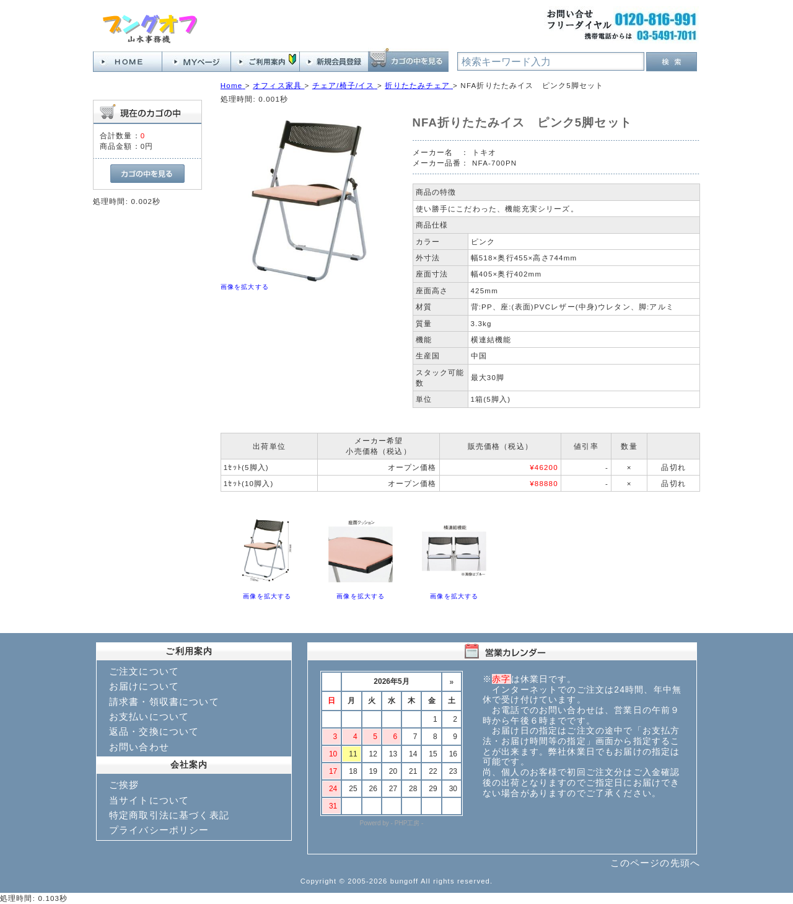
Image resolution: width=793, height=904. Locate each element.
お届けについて (144, 686)
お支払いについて (149, 716)
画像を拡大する (245, 286)
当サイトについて (149, 800)
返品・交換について (154, 731)
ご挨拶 (124, 784)
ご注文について (144, 671)
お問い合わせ (139, 747)
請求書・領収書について (164, 701)
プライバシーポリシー (159, 830)
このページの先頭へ (655, 862)
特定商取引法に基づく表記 (169, 815)
